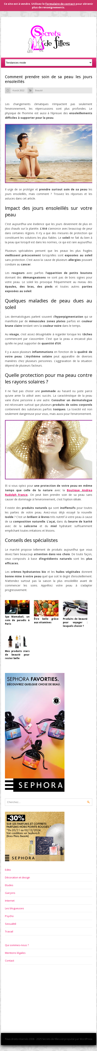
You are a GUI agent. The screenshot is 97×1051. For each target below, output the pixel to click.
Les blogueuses (14, 908)
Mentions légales (15, 953)
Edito (8, 869)
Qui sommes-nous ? (17, 945)
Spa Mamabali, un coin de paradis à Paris (17, 620)
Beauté (39, 90)
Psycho (9, 916)
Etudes (9, 885)
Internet (9, 900)
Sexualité (10, 924)
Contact (9, 960)
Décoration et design (17, 877)
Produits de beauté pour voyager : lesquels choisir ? (75, 622)
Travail (9, 931)
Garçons (10, 893)
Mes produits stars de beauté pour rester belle (17, 655)
